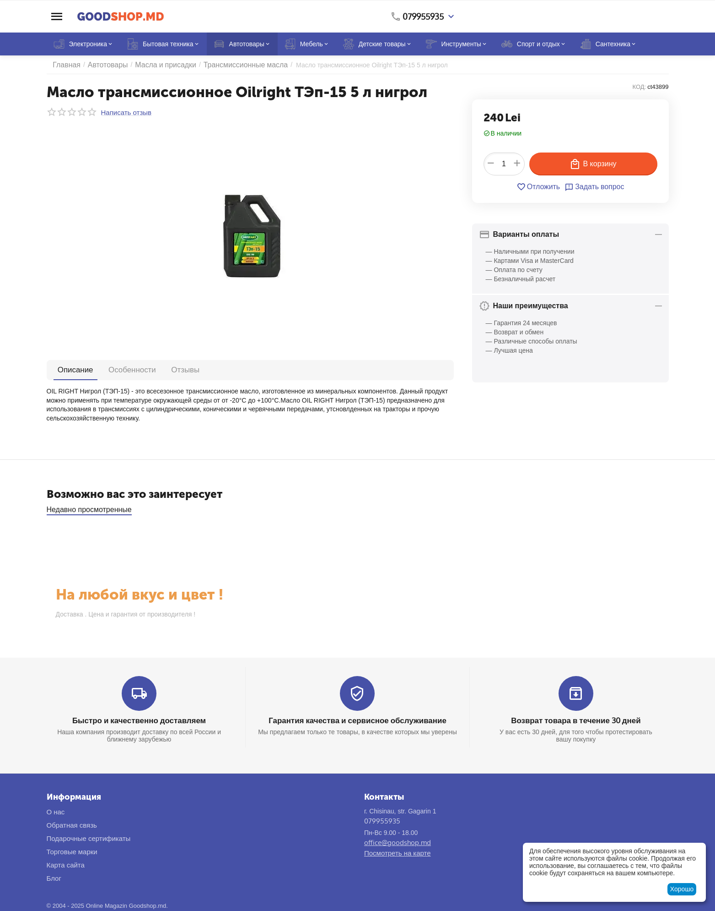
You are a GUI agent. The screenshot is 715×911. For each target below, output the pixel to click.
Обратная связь (72, 824)
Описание (70, 369)
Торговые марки (72, 850)
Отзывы (158, 369)
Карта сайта (66, 864)
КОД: (639, 86)
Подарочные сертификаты (89, 837)
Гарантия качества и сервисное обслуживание (357, 720)
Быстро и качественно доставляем (138, 720)
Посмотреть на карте (397, 852)
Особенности (116, 369)
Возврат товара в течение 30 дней (576, 720)
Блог (54, 877)
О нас (56, 811)
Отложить (539, 186)
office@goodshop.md (397, 841)
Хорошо (682, 889)
